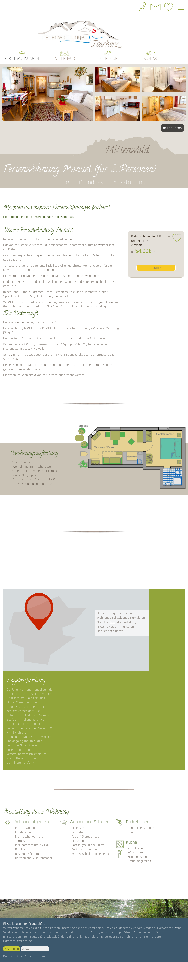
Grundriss (91, 182)
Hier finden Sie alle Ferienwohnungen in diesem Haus (38, 217)
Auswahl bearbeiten (35, 949)
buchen (156, 268)
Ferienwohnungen (22, 58)
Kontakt (151, 58)
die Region (108, 58)
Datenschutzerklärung (17, 956)
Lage (62, 182)
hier (112, 622)
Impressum (40, 956)
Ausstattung (129, 182)
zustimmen (12, 949)
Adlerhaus (65, 58)
